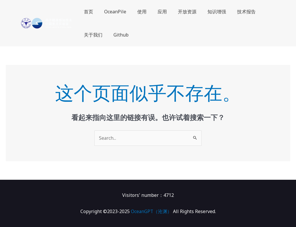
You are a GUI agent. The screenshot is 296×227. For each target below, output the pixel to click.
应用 (156, 11)
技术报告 (235, 11)
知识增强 (207, 11)
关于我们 (92, 35)
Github (118, 35)
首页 (87, 11)
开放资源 (179, 11)
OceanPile (113, 11)
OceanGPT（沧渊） (151, 211)
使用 (137, 11)
